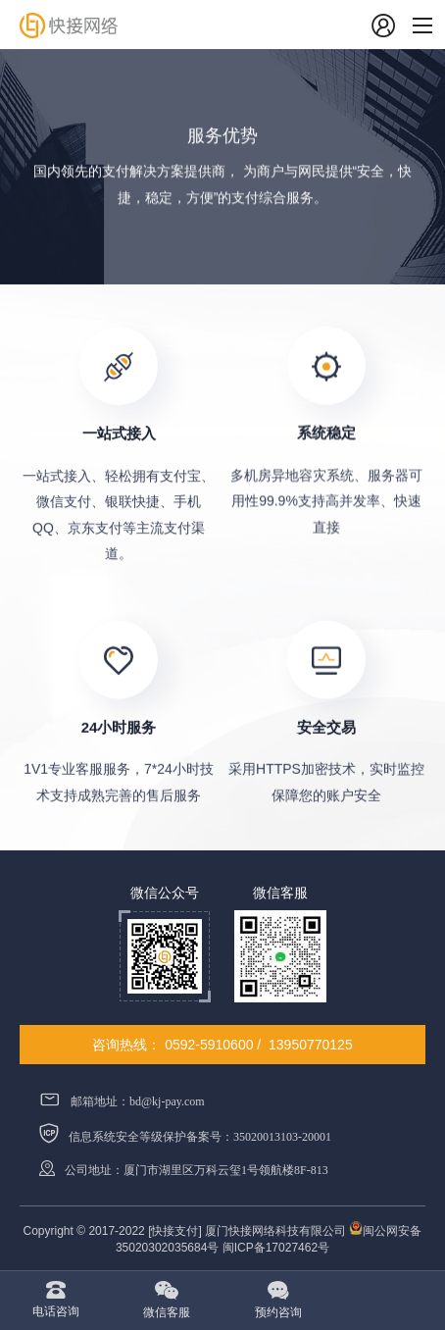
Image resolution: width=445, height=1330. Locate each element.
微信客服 (166, 1312)
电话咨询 (55, 1311)
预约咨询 (278, 1312)
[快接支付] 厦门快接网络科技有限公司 (248, 1231)
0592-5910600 (209, 1044)
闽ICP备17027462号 (275, 1247)
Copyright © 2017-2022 (84, 1231)
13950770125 (311, 1044)
